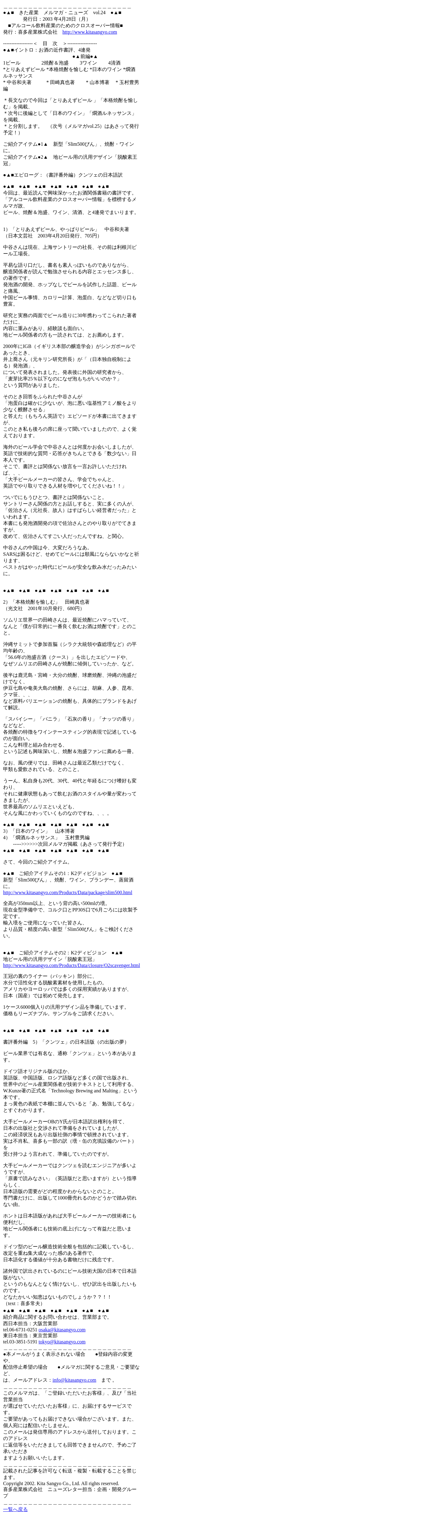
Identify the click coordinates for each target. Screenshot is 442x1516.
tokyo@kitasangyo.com (62, 1341)
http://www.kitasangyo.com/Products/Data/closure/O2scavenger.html (71, 965)
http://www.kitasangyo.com (89, 32)
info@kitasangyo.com (74, 1380)
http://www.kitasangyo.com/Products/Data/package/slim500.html (67, 892)
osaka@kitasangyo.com (62, 1329)
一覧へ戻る (15, 1509)
